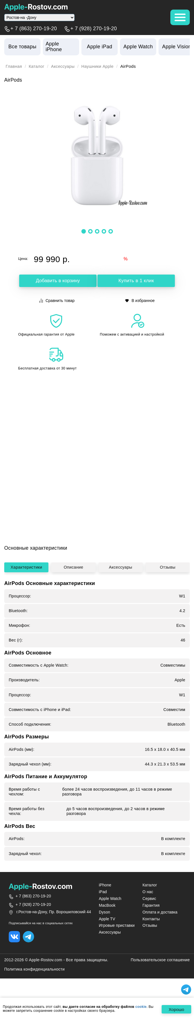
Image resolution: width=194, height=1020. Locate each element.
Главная (14, 66)
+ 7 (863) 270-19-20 (33, 29)
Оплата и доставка (159, 931)
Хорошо (176, 1009)
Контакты (151, 938)
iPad (103, 911)
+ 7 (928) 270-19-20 (93, 29)
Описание (73, 585)
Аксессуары (64, 66)
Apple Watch (110, 917)
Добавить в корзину (58, 281)
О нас (147, 911)
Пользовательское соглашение (160, 979)
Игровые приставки (117, 945)
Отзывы (167, 585)
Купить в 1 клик (136, 281)
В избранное (140, 300)
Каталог (37, 66)
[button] (83, 231)
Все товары (22, 46)
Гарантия (151, 924)
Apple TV (107, 938)
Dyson (104, 931)
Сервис (149, 917)
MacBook (107, 924)
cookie (141, 1007)
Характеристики (26, 585)
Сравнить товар (57, 300)
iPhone (105, 904)
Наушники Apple (99, 66)
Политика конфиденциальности (34, 988)
